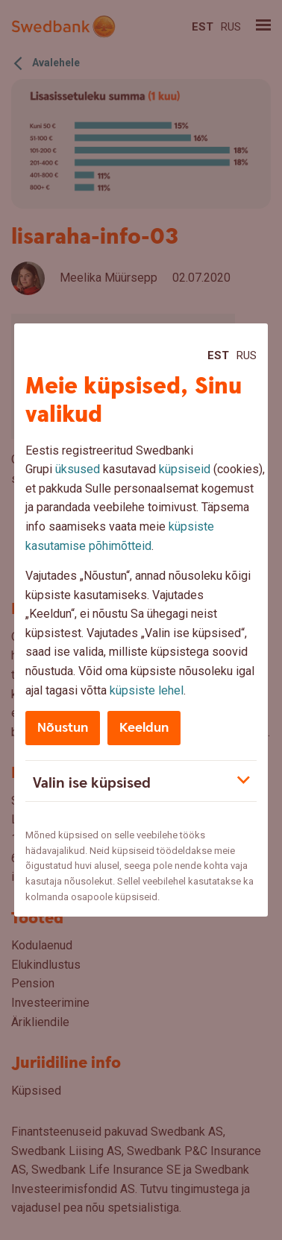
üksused (77, 469)
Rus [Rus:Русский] (246, 355)
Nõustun (62, 727)
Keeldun (144, 727)
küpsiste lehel (147, 690)
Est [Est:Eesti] (218, 355)
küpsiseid (184, 469)
